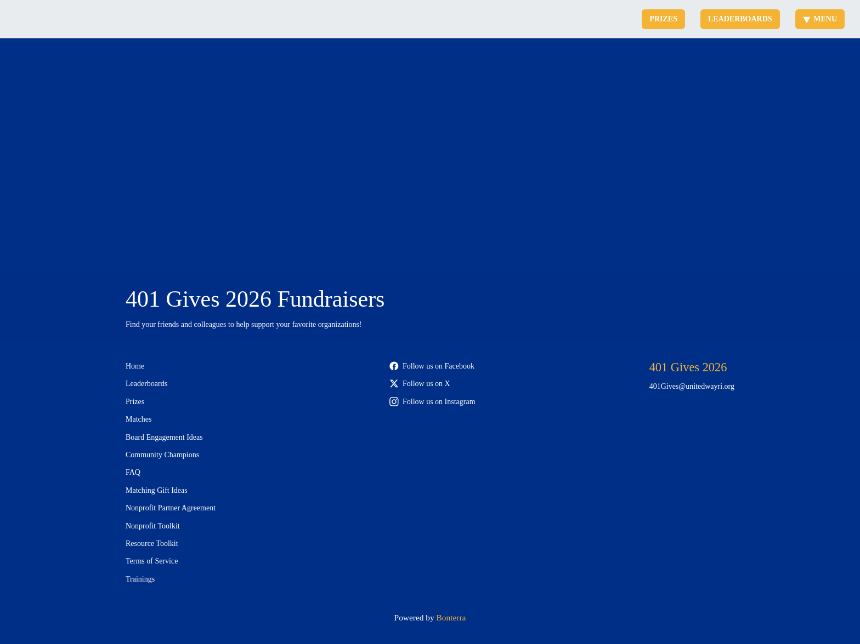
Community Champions (162, 455)
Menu (820, 19)
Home (135, 366)
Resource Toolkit (152, 543)
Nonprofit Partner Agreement (171, 508)
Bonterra (451, 617)
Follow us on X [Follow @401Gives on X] (419, 384)
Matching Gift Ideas (157, 490)
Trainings (140, 579)
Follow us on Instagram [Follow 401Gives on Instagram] (432, 402)
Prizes (663, 19)
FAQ (133, 472)
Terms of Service (152, 561)
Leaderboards (740, 19)
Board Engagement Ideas (164, 437)
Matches (138, 419)
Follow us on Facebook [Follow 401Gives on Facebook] (431, 366)
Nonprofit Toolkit (153, 526)
